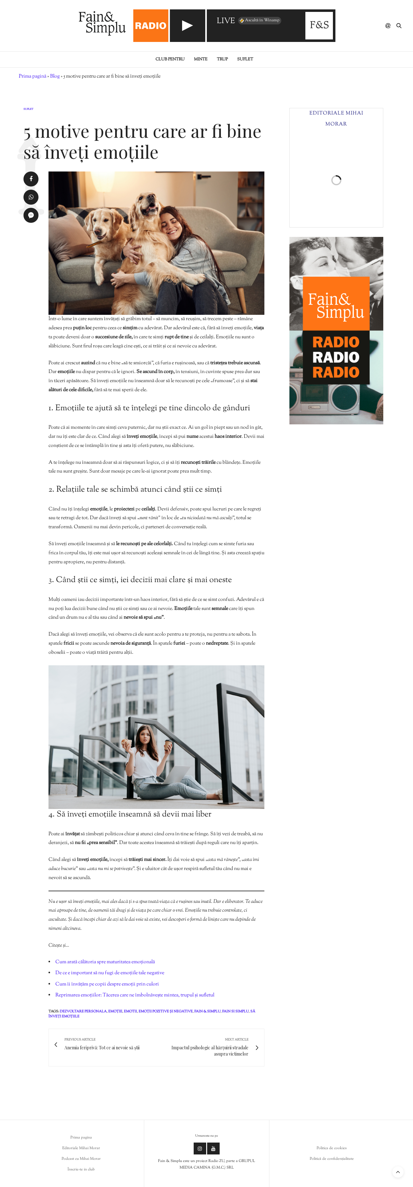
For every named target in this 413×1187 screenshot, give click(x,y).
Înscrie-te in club (81, 1169)
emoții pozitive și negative (166, 1011)
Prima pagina (81, 1137)
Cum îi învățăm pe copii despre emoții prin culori (107, 984)
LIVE (226, 21)
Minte (200, 59)
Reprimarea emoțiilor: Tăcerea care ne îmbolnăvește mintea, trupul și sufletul (134, 995)
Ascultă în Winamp (259, 21)
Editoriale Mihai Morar (81, 1148)
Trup (222, 59)
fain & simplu (207, 1011)
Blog (55, 76)
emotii (130, 1011)
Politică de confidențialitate (332, 1159)
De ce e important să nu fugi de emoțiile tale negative (109, 973)
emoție (115, 1011)
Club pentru (170, 59)
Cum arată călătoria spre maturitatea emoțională (105, 962)
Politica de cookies (332, 1148)
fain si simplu (235, 1011)
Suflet (245, 59)
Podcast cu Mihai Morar (81, 1159)
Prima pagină (32, 76)
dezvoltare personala (83, 1011)
